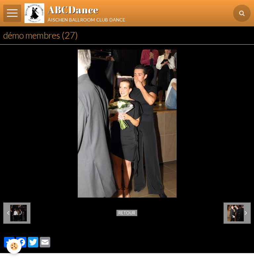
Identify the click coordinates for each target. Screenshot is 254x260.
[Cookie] (14, 246)
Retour (126, 212)
